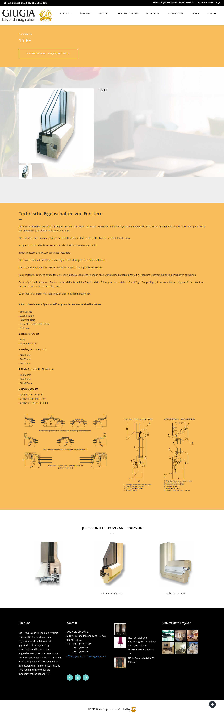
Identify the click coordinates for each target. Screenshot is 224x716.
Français (173, 2)
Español (183, 2)
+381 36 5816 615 (15, 3)
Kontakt (212, 13)
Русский (210, 2)
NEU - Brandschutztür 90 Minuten (141, 656)
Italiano (201, 2)
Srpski (156, 2)
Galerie (195, 13)
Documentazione (128, 13)
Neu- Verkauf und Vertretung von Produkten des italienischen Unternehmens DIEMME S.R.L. (142, 642)
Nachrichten (175, 13)
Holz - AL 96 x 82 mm (112, 590)
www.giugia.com (97, 653)
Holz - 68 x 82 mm (176, 590)
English (164, 2)
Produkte (104, 13)
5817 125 (31, 3)
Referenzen (152, 13)
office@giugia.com (76, 653)
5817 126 (42, 3)
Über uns (85, 13)
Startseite (66, 13)
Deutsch (192, 2)
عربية (218, 2)
